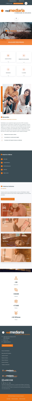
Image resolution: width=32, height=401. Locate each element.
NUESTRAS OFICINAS (7, 345)
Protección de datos (15, 398)
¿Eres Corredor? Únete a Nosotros (16, 42)
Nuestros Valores (5, 357)
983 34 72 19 (21, 1)
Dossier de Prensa (5, 362)
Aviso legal (8, 398)
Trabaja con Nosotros (5, 364)
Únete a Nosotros (5, 360)
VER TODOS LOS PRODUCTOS (7, 199)
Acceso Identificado (18, 3)
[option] (16, 30)
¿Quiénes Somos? (5, 355)
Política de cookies (22, 398)
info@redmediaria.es (12, 1)
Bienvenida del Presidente (6, 353)
